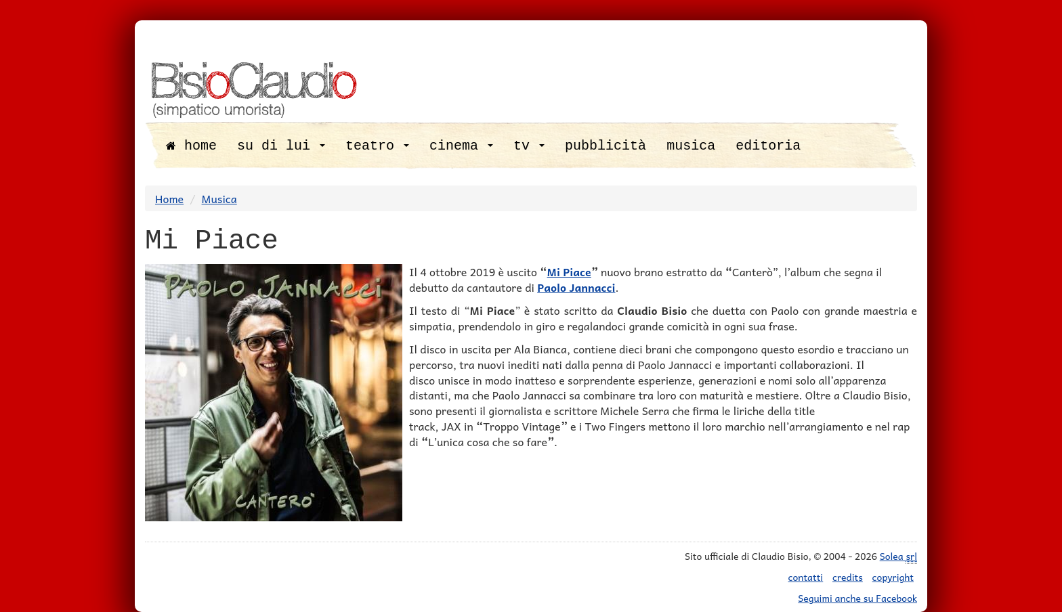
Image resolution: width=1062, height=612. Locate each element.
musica (690, 146)
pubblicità (605, 146)
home (191, 146)
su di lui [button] (281, 146)
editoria (768, 146)
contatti (806, 576)
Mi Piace (569, 271)
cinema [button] (461, 146)
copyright (893, 576)
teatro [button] (377, 146)
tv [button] (529, 146)
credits (847, 576)
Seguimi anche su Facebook (857, 597)
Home (169, 198)
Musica (219, 198)
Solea (898, 556)
